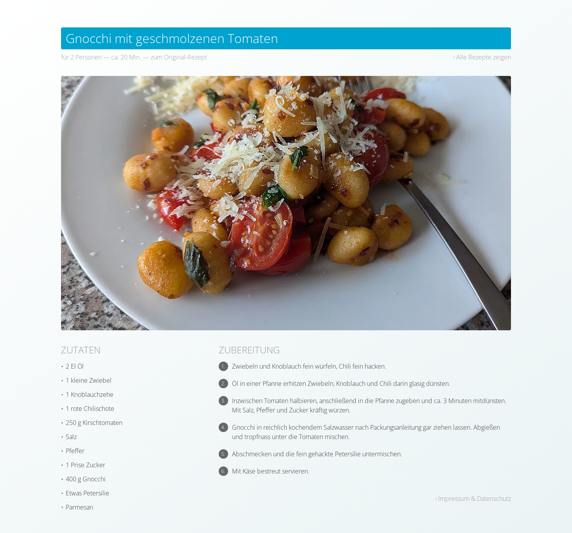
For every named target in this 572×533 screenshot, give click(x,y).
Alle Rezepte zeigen (483, 57)
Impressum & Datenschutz (474, 498)
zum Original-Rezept (179, 57)
